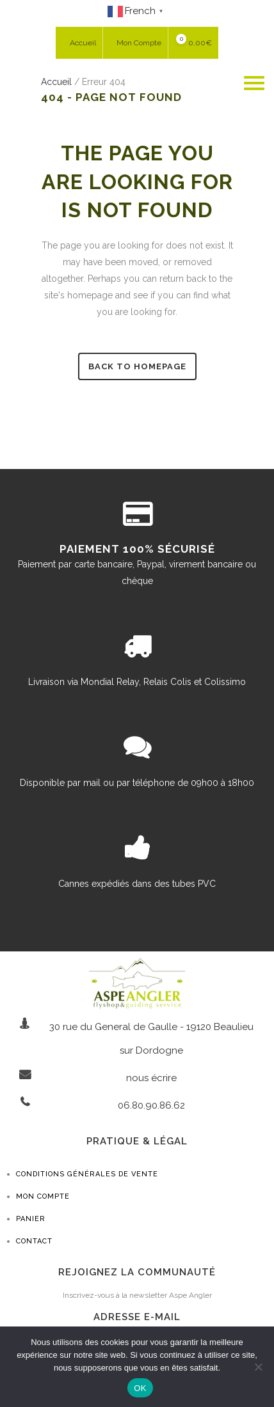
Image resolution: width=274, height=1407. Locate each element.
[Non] (258, 1366)
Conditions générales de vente (87, 1174)
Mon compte (43, 1196)
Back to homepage (137, 366)
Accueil (56, 82)
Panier (30, 1219)
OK (140, 1388)
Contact (34, 1241)
